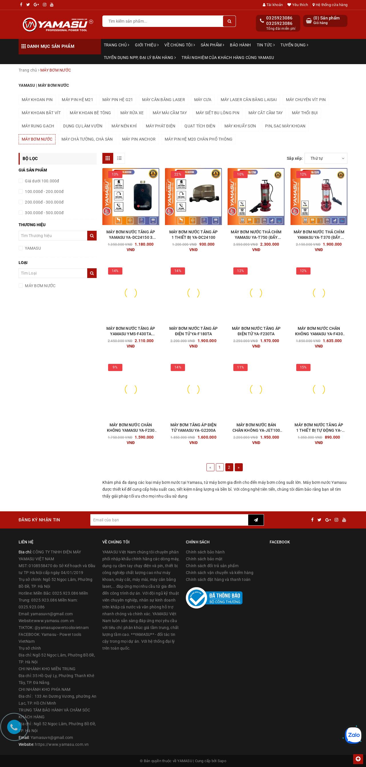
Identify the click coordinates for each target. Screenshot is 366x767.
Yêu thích (297, 5)
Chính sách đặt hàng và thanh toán (218, 579)
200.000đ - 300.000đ (43, 202)
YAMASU (32, 248)
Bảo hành (240, 45)
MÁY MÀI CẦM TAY (170, 113)
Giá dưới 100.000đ (41, 181)
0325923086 (279, 18)
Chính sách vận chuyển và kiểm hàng (220, 572)
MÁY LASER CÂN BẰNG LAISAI (249, 99)
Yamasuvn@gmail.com (52, 737)
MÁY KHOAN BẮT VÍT (41, 113)
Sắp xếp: (295, 158)
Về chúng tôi (179, 45)
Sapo (222, 761)
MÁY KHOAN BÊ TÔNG (90, 113)
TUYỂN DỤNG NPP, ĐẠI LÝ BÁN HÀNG (140, 57)
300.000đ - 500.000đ (43, 212)
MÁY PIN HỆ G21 (117, 99)
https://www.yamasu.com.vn (62, 744)
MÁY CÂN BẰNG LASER (163, 99)
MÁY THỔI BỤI (305, 113)
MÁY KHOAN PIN (37, 99)
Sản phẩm (212, 45)
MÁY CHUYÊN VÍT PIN (306, 99)
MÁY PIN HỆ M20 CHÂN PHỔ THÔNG (198, 139)
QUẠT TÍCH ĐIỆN (199, 126)
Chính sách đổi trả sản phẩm (212, 565)
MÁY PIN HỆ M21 (77, 99)
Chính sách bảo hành (205, 552)
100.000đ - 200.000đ (43, 191)
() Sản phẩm (326, 20)
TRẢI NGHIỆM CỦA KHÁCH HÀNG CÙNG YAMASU (228, 57)
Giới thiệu (147, 45)
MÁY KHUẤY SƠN (240, 126)
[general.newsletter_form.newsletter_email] (169, 520)
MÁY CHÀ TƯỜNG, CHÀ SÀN (87, 139)
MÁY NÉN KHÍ (124, 126)
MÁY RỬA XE (132, 113)
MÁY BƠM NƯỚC (37, 139)
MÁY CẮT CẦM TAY (265, 113)
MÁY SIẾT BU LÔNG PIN (217, 113)
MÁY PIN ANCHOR (139, 139)
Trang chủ (117, 45)
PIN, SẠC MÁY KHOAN (285, 126)
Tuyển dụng (294, 45)
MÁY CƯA (203, 99)
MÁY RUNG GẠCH (38, 126)
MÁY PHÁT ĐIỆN (160, 126)
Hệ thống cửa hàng (330, 5)
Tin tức (266, 45)
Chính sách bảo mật (204, 559)
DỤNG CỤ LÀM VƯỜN (82, 126)
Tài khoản (273, 5)
